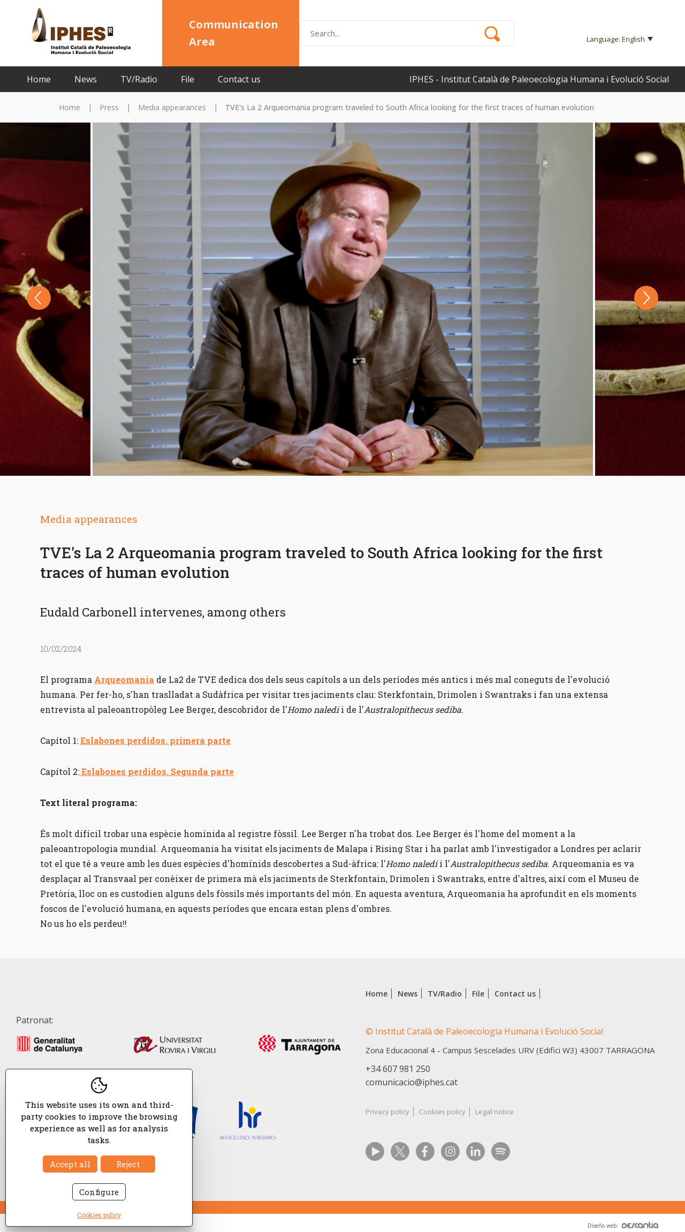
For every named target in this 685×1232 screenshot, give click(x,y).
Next (646, 298)
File (187, 79)
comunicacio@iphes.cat (412, 1082)
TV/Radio (138, 79)
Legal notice (494, 1111)
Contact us (239, 79)
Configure (99, 1192)
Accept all (70, 1164)
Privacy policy (387, 1111)
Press (109, 107)
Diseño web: (623, 1225)
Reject (128, 1164)
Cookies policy (442, 1111)
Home (39, 79)
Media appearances (172, 107)
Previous (39, 298)
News (85, 79)
